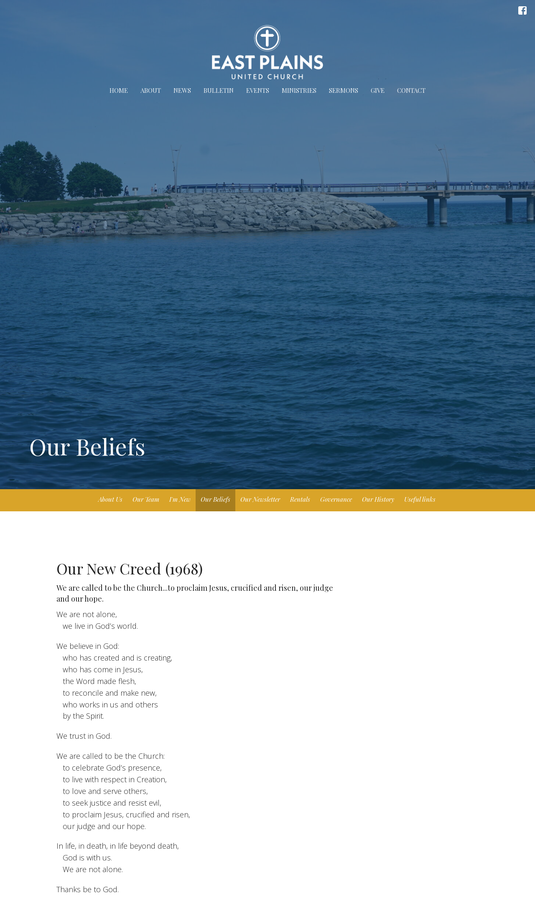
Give (378, 90)
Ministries (299, 90)
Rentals (300, 499)
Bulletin (219, 90)
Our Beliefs (215, 499)
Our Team (145, 499)
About (150, 90)
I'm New (180, 499)
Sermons (343, 90)
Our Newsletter (260, 499)
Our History (378, 499)
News (182, 90)
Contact (411, 90)
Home (119, 90)
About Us (110, 499)
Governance (336, 499)
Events (257, 90)
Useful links (420, 499)
